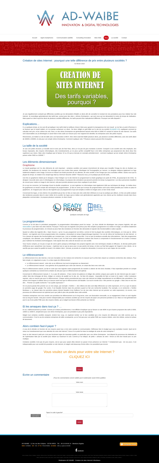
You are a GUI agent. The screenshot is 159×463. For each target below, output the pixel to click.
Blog (106, 38)
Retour (79, 369)
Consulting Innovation (83, 38)
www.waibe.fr (27, 226)
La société (114, 38)
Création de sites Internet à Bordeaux (87, 460)
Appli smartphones (47, 38)
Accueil (34, 38)
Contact (124, 38)
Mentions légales (78, 443)
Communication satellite (65, 38)
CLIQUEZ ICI (114, 129)
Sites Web (97, 38)
